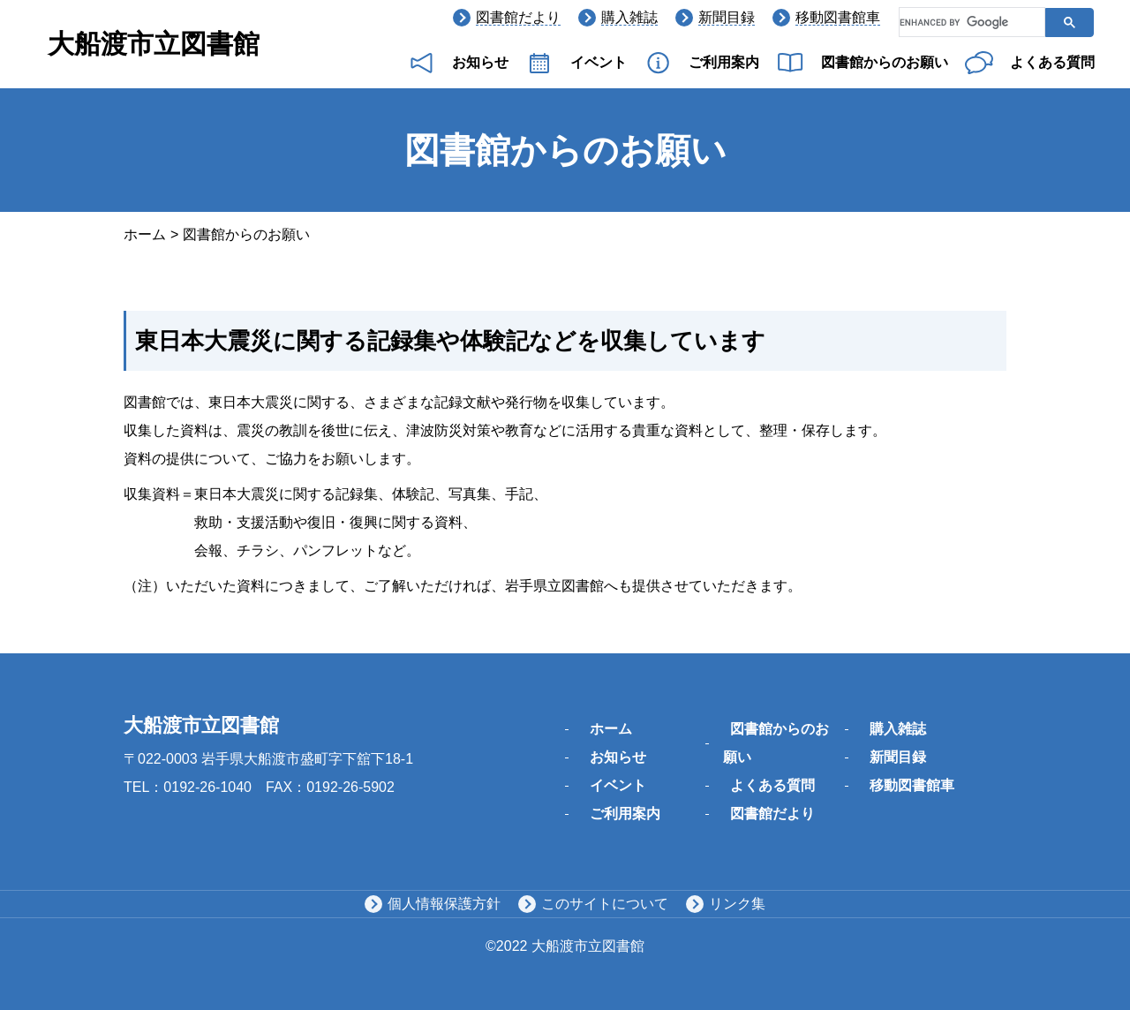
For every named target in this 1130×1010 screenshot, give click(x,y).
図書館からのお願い (884, 62)
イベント (598, 62)
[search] (970, 23)
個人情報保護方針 (444, 903)
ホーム (145, 234)
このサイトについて (604, 903)
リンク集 (737, 903)
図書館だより (518, 17)
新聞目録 (726, 17)
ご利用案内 (724, 62)
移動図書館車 (837, 17)
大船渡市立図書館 (154, 43)
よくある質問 (1052, 62)
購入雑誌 (629, 17)
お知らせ (480, 62)
